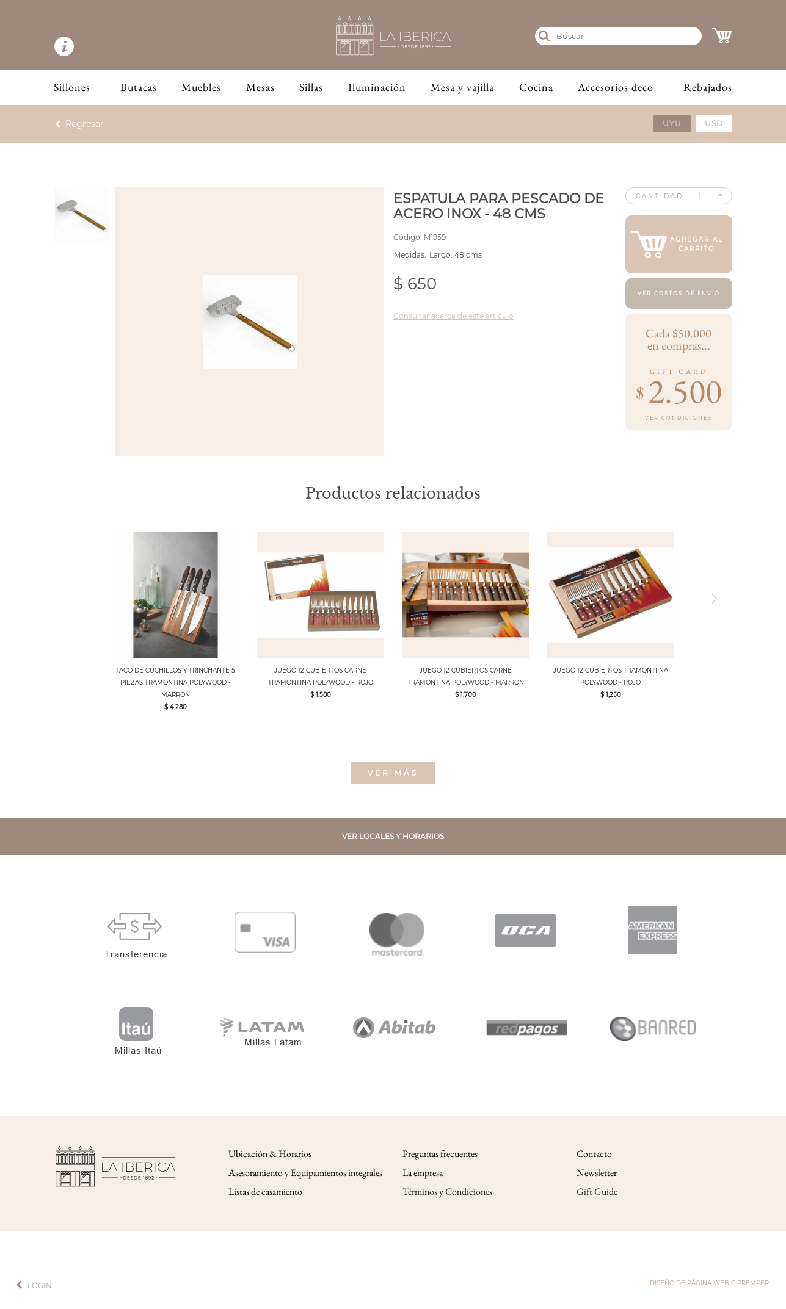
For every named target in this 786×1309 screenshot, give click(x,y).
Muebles (201, 87)
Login (39, 1285)
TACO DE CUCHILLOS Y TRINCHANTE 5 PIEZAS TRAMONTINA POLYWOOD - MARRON (175, 682)
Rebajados (707, 87)
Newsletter (597, 1172)
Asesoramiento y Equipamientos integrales (305, 1172)
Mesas (260, 87)
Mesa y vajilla (462, 87)
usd (714, 123)
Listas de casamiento (265, 1191)
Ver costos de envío (679, 293)
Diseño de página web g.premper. (710, 1283)
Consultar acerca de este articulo (453, 315)
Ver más (393, 772)
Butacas (138, 87)
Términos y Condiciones (447, 1191)
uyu (672, 123)
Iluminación (377, 87)
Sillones (72, 87)
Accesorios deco (615, 87)
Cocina (536, 87)
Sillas (311, 87)
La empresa (422, 1172)
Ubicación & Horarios (269, 1153)
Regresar (84, 123)
